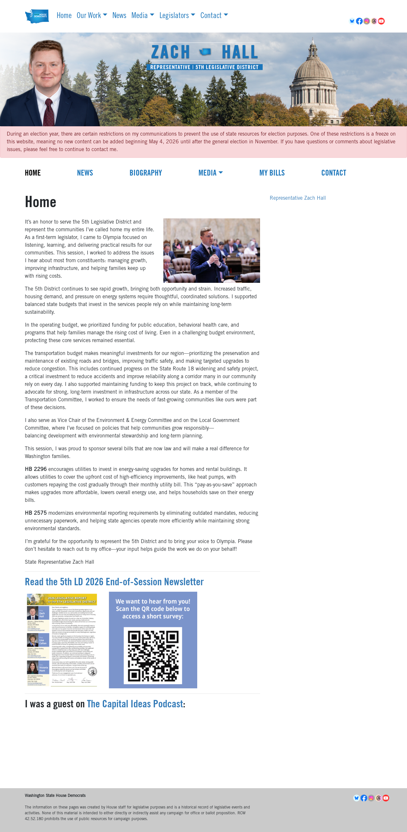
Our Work (89, 16)
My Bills (272, 174)
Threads (374, 21)
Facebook (359, 21)
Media (139, 16)
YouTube (382, 21)
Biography (146, 174)
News (119, 16)
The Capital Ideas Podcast (135, 705)
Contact (211, 16)
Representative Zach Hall (298, 198)
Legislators (174, 16)
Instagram (367, 21)
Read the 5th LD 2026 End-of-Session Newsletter (114, 583)
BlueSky (352, 21)
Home (64, 16)
